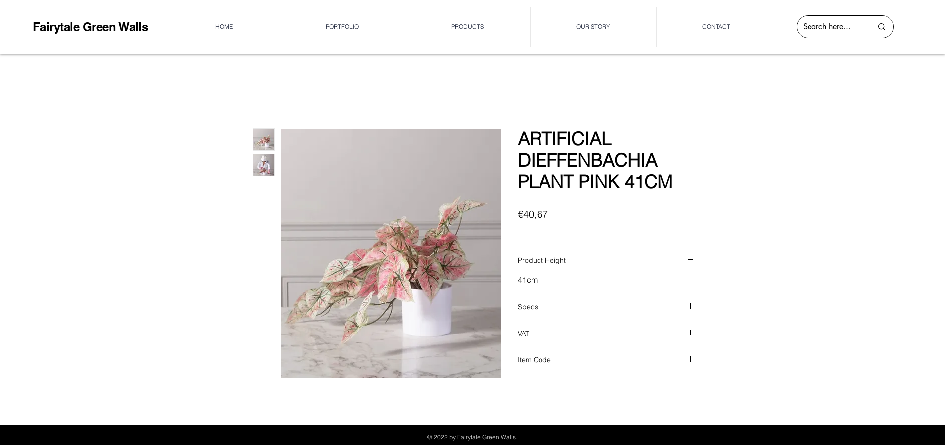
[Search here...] (830, 27)
